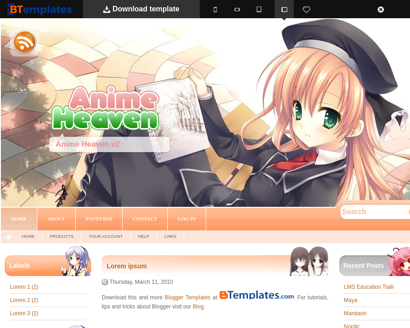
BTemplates (41, 9)
